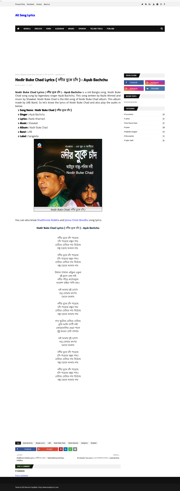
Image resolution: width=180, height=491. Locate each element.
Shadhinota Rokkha (48, 220)
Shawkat (23, 75)
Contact (39, 4)
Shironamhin (145, 136)
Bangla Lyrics (40, 443)
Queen (145, 127)
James (145, 119)
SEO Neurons (26, 487)
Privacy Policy (20, 4)
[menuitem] (18, 29)
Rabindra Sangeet (145, 132)
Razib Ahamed (73, 443)
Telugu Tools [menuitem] (96, 29)
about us (47, 4)
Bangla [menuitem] (27, 29)
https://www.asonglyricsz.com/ (48, 487)
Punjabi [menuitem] (110, 29)
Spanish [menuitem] (82, 29)
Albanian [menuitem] (59, 29)
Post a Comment (21, 476)
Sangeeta (84, 443)
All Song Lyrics (25, 15)
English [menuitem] (38, 29)
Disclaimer (30, 4)
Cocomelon (145, 114)
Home (17, 75)
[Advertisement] (90, 52)
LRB (49, 443)
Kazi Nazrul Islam (145, 123)
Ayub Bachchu (27, 443)
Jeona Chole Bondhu (76, 220)
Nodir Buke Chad (59, 443)
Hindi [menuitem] (48, 29)
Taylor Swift (145, 140)
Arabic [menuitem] (71, 29)
